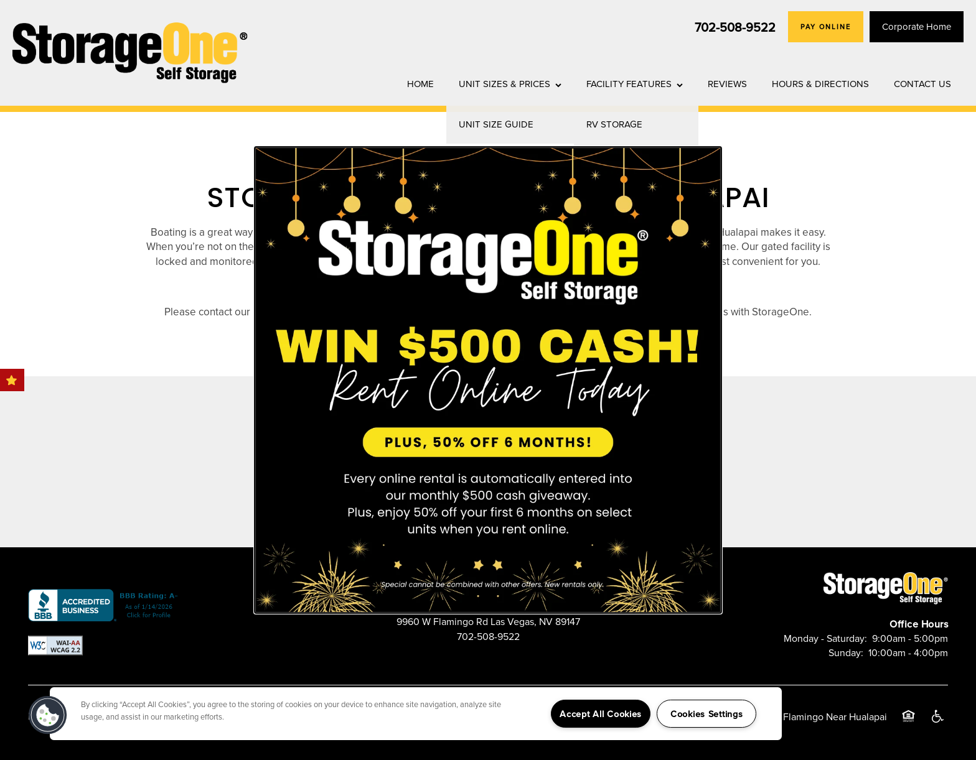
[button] (48, 715)
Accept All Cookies (601, 713)
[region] (416, 713)
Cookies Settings (706, 713)
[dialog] (488, 380)
